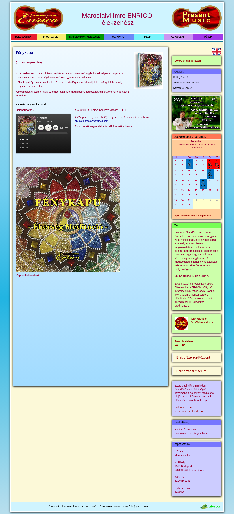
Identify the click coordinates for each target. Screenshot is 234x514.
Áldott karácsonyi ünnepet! (186, 82)
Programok (51, 37)
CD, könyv (119, 37)
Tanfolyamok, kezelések (85, 37)
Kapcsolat (178, 37)
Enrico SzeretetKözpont (193, 357)
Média (148, 37)
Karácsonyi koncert (182, 88)
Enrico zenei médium (191, 371)
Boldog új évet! (180, 77)
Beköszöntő (24, 37)
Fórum (208, 37)
